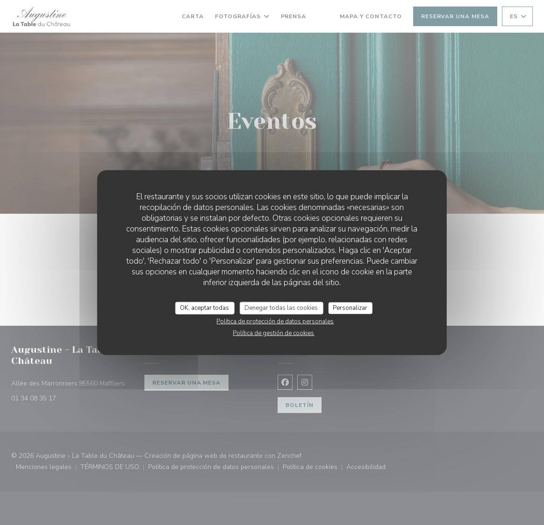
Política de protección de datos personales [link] (275, 321)
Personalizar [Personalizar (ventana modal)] (350, 307)
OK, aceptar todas (204, 307)
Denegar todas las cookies (281, 307)
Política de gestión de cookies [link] (273, 333)
